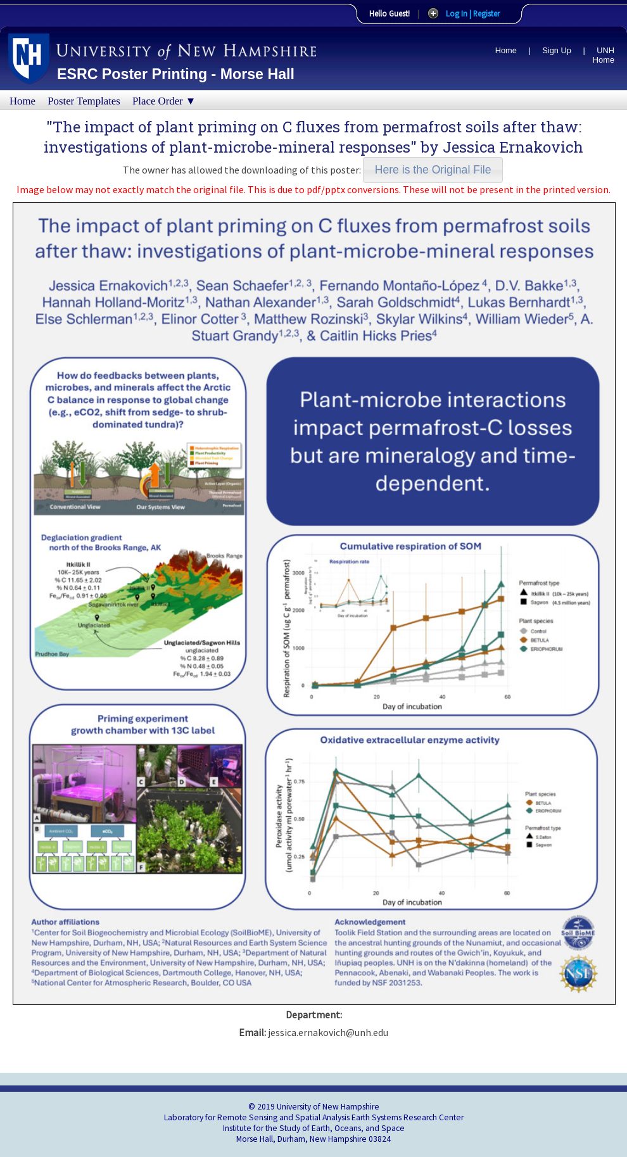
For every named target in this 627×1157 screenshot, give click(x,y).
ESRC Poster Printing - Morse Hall (175, 74)
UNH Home (603, 55)
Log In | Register (473, 13)
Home (506, 50)
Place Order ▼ (164, 101)
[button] (433, 170)
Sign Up (556, 50)
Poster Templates (84, 101)
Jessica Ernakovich (513, 147)
